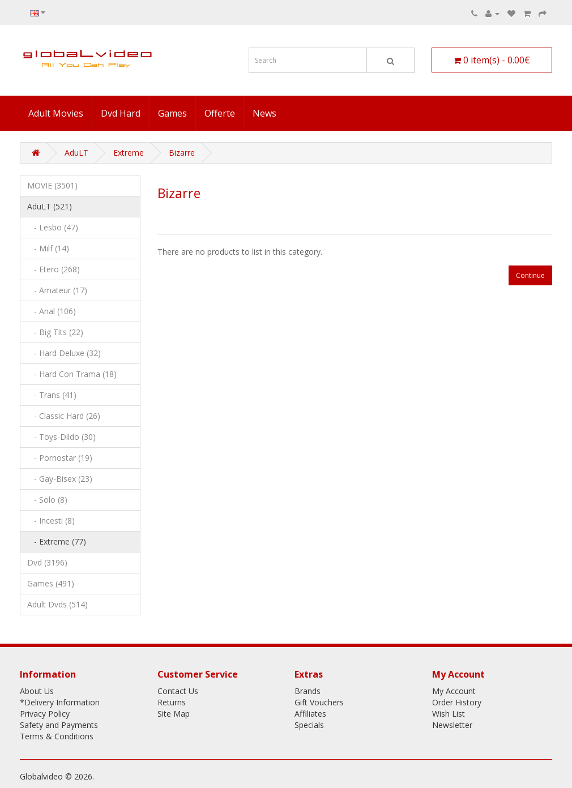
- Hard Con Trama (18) (72, 374)
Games (172, 113)
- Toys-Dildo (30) (61, 436)
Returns (171, 702)
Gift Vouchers (319, 702)
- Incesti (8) (51, 520)
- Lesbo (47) (52, 227)
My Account (454, 691)
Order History (456, 702)
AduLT (76, 152)
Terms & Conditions (56, 736)
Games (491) (50, 583)
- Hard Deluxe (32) (64, 353)
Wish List (448, 713)
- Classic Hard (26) (63, 415)
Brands (307, 691)
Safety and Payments (59, 725)
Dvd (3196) (47, 562)
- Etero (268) (53, 269)
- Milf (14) (48, 248)
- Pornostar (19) (59, 457)
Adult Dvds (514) (57, 604)
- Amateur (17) (57, 290)
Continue (530, 275)
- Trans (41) (51, 394)
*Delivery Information (60, 702)
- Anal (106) (51, 311)
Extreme (128, 152)
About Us (37, 691)
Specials (309, 725)
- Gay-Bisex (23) (59, 478)
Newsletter (452, 725)
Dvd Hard (120, 113)
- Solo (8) (47, 499)
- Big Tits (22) (55, 332)
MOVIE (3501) (52, 185)
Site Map (173, 713)
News (264, 113)
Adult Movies (55, 113)
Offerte (219, 113)
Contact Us (177, 691)
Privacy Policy (45, 713)
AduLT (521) (49, 206)
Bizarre (182, 152)
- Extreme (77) (56, 541)
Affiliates (310, 713)
